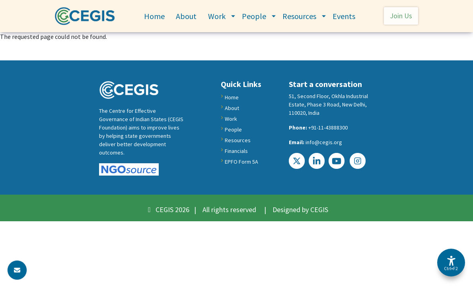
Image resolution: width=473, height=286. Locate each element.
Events (344, 16)
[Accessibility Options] (451, 262)
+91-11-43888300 (328, 127)
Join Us (401, 15)
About (186, 16)
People (254, 16)
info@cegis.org (324, 142)
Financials (236, 151)
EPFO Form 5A (241, 161)
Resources (299, 16)
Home (154, 16)
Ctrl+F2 (450, 268)
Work (217, 16)
